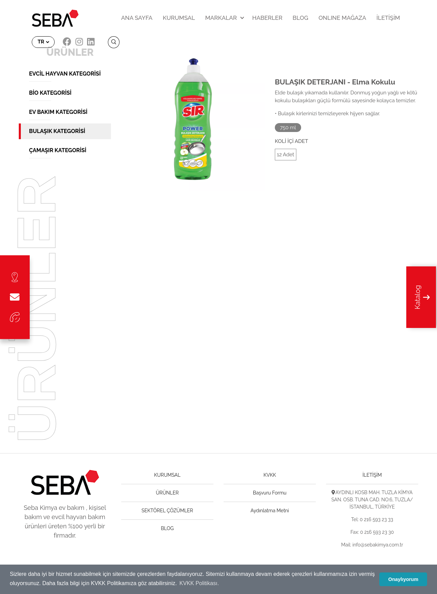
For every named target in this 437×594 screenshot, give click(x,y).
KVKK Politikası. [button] (199, 583)
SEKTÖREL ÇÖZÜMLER (167, 510)
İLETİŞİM (388, 17)
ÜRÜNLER (167, 493)
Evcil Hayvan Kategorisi (65, 73)
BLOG (300, 17)
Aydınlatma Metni (270, 510)
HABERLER (267, 17)
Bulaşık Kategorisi (57, 131)
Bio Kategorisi (50, 93)
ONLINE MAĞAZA (342, 17)
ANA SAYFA (137, 17)
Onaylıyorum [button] (403, 579)
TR (41, 42)
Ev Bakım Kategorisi (58, 112)
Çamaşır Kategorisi (57, 150)
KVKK (270, 475)
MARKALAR (221, 17)
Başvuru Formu (269, 493)
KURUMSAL (179, 17)
